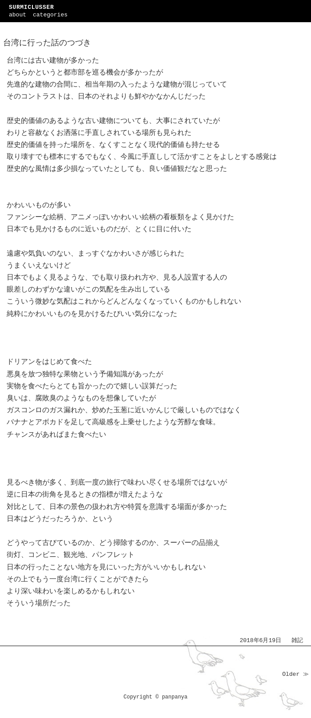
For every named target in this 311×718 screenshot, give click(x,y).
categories (50, 15)
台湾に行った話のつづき (47, 43)
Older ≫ (295, 674)
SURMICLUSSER (31, 7)
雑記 (297, 640)
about (17, 15)
